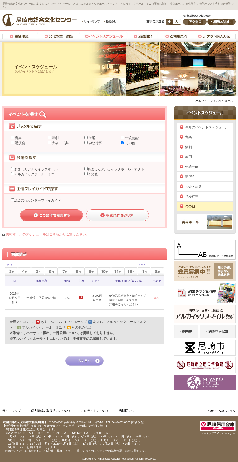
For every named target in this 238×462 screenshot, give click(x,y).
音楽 (18, 138)
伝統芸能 (131, 138)
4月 (24, 271)
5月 (37, 271)
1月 (141, 269)
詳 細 (157, 298)
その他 (129, 143)
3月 (8, 269)
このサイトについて (95, 410)
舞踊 (91, 138)
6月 (51, 271)
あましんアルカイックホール (36, 169)
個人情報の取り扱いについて (51, 410)
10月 (104, 271)
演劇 (55, 138)
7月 (64, 271)
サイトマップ (11, 410)
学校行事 (95, 143)
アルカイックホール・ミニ (34, 174)
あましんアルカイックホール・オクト (116, 169)
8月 (77, 271)
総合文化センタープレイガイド (37, 200)
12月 (131, 271)
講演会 (19, 143)
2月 (157, 271)
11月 (117, 271)
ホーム (197, 100)
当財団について (130, 410)
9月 (91, 271)
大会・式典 (60, 143)
